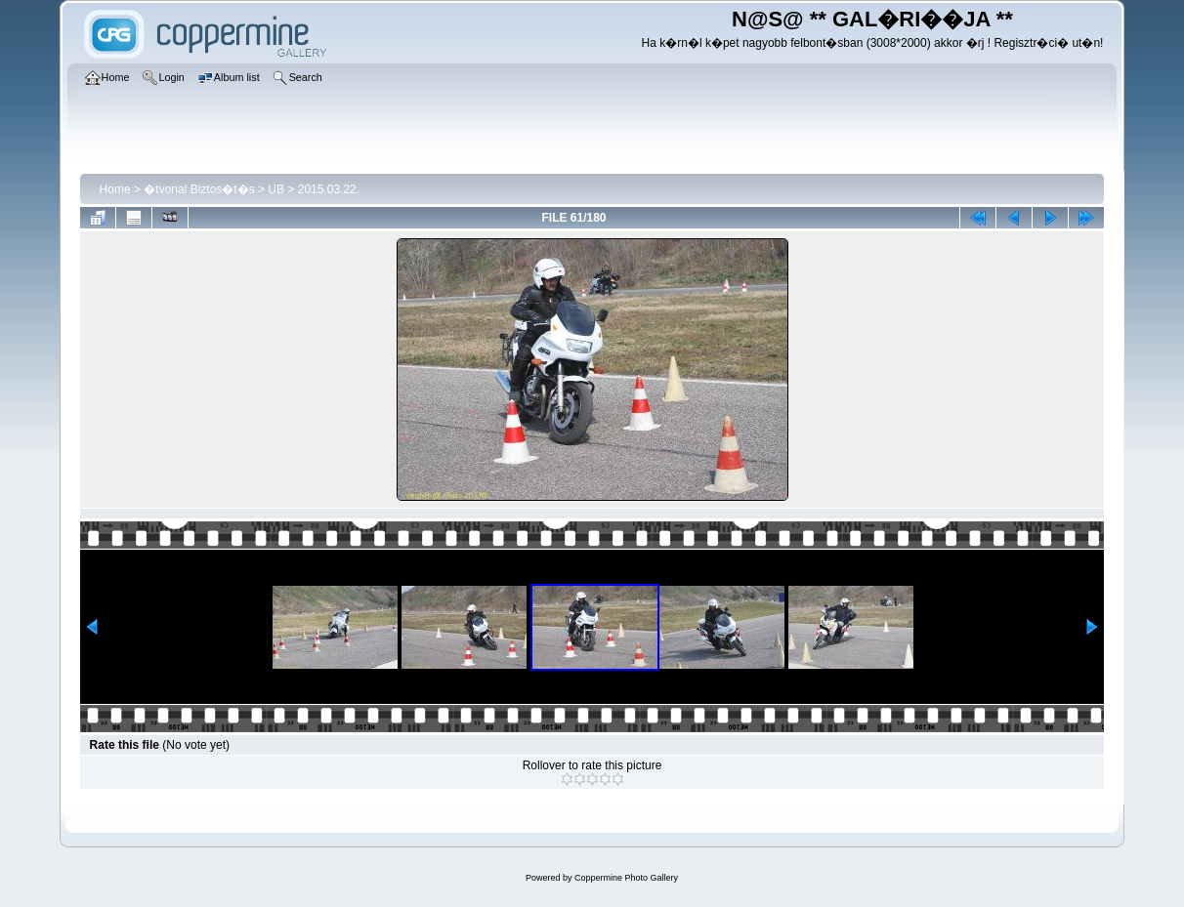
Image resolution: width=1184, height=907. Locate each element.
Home (115, 189)
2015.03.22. (328, 189)
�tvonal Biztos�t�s (199, 189)
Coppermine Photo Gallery (626, 878)
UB (276, 189)
